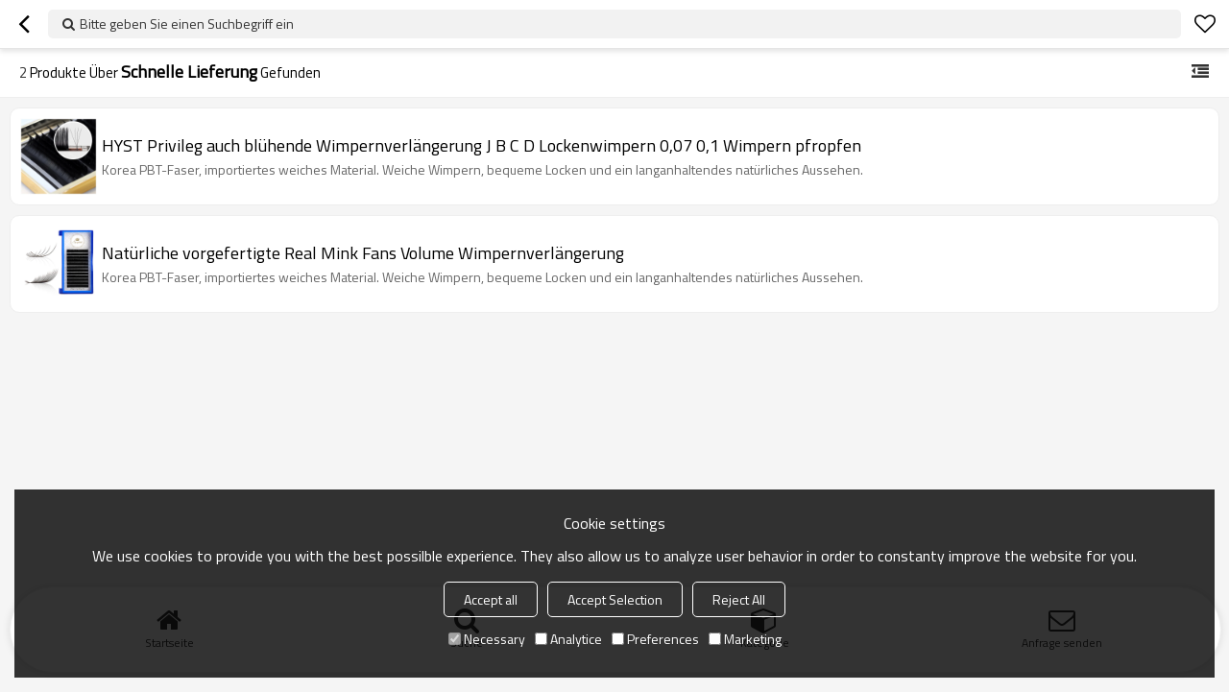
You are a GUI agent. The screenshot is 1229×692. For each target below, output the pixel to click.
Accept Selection (615, 599)
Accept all (491, 599)
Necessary (486, 639)
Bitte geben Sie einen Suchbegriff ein (187, 23)
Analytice (568, 639)
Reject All (738, 599)
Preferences (655, 639)
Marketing (745, 639)
